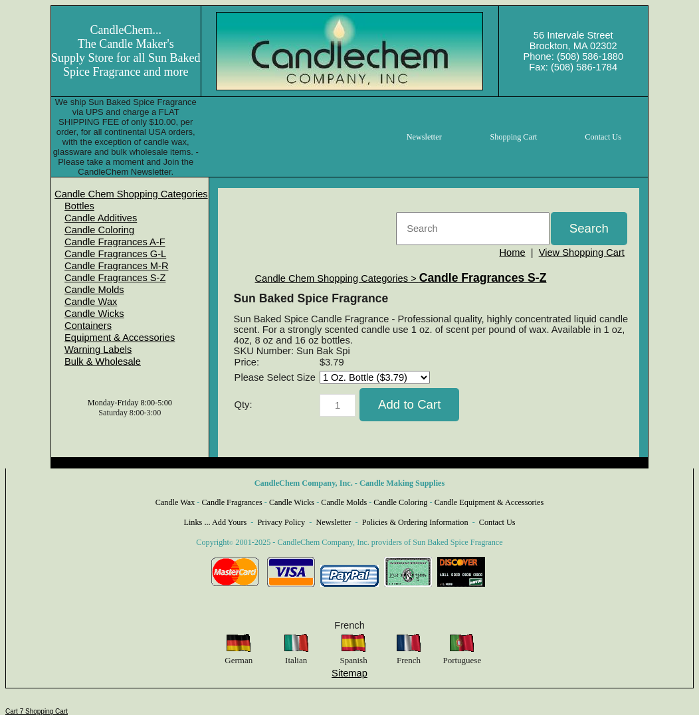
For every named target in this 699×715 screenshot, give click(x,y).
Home (512, 252)
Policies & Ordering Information (415, 522)
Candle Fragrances (231, 502)
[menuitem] (131, 194)
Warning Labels (98, 349)
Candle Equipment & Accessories (489, 502)
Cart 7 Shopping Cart (36, 711)
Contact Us (497, 522)
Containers (88, 325)
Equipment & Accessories (119, 337)
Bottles (79, 206)
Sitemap (349, 673)
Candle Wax (90, 301)
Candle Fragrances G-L (115, 254)
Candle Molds (94, 289)
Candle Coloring (99, 230)
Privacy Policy (282, 522)
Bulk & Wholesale (102, 361)
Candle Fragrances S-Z (114, 277)
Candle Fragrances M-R (116, 265)
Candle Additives (100, 218)
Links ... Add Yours (215, 522)
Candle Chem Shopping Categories (131, 194)
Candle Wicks (94, 313)
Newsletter (333, 522)
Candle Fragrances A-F (114, 242)
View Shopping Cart (582, 252)
